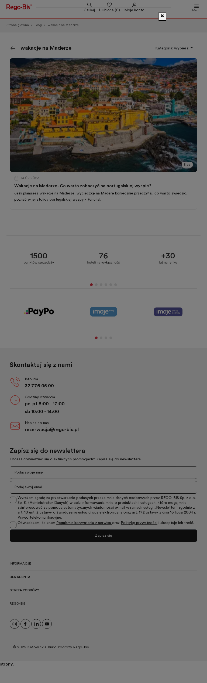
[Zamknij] (162, 16)
